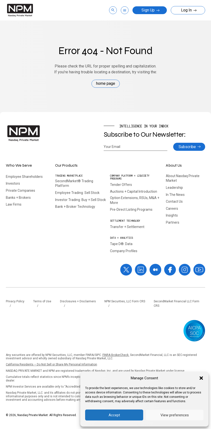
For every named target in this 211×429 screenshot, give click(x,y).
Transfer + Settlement (127, 227)
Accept (114, 415)
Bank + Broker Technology (75, 207)
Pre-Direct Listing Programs (131, 209)
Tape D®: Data (121, 244)
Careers (172, 208)
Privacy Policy (15, 301)
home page (105, 83)
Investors (13, 183)
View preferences (175, 415)
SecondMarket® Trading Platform (74, 183)
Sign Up (150, 10)
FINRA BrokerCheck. (115, 355)
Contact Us (174, 201)
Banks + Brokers (18, 198)
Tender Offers (121, 185)
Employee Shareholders (24, 177)
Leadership (174, 188)
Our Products (66, 165)
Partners (172, 222)
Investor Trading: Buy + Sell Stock (80, 200)
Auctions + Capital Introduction (133, 191)
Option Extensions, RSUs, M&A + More (134, 200)
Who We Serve (19, 165)
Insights (172, 215)
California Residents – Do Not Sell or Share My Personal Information (51, 364)
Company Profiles (123, 251)
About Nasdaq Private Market (183, 178)
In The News (175, 195)
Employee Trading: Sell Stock (77, 193)
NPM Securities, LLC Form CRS (124, 301)
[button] (201, 378)
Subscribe (187, 146)
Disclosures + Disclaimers (78, 301)
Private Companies (20, 190)
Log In (189, 10)
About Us (174, 165)
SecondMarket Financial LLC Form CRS (176, 304)
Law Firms (13, 204)
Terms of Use (42, 301)
